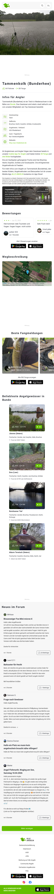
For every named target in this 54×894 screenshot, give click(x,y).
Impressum (27, 849)
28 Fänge (44, 154)
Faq (27, 871)
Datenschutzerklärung (27, 845)
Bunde (12, 104)
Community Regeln (27, 864)
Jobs (27, 856)
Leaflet (5, 283)
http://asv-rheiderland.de (17, 143)
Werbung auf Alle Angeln (27, 860)
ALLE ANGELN (17, 174)
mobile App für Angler (17, 154)
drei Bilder (6, 157)
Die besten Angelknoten (27, 867)
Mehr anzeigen (27, 828)
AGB (27, 852)
